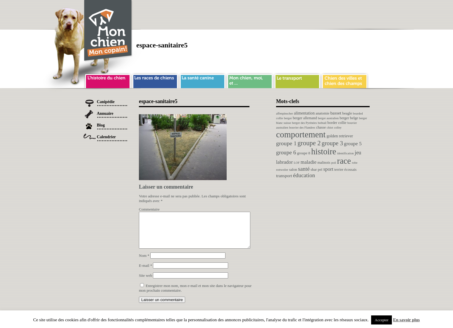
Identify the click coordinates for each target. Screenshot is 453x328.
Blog (101, 125)
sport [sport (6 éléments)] (328, 169)
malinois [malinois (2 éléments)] (323, 162)
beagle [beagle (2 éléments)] (347, 113)
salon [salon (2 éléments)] (293, 170)
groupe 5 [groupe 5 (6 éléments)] (353, 143)
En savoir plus (406, 319)
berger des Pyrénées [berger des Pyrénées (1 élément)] (304, 122)
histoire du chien (107, 80)
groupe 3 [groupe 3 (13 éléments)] (332, 143)
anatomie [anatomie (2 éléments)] (322, 113)
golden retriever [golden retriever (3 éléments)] (340, 136)
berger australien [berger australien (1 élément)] (328, 118)
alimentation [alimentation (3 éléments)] (304, 113)
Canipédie (106, 102)
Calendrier (106, 137)
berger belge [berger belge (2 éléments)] (349, 118)
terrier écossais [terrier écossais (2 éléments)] (345, 170)
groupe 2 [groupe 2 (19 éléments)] (309, 143)
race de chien (155, 80)
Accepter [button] (381, 320)
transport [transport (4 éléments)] (284, 175)
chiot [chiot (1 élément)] (330, 127)
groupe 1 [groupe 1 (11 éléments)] (286, 143)
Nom (144, 262)
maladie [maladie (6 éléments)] (308, 162)
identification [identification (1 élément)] (345, 153)
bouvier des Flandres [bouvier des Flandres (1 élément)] (302, 127)
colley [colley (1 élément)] (338, 127)
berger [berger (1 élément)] (288, 118)
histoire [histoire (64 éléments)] (323, 151)
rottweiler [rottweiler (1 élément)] (282, 169)
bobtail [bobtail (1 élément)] (322, 122)
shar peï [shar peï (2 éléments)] (316, 170)
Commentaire (149, 209)
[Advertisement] (263, 13)
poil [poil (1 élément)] (333, 162)
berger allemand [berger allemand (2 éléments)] (305, 118)
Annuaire (105, 113)
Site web (145, 282)
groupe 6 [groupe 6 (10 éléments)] (286, 152)
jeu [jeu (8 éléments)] (358, 153)
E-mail (145, 272)
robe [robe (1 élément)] (354, 162)
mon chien (249, 80)
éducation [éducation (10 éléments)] (304, 175)
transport (297, 80)
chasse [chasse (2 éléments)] (321, 127)
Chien (108, 31)
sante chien (202, 80)
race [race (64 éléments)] (344, 160)
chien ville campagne (344, 80)
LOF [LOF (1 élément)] (296, 162)
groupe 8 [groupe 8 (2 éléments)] (303, 153)
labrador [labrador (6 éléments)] (284, 162)
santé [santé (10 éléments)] (304, 169)
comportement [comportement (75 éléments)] (300, 134)
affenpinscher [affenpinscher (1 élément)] (284, 113)
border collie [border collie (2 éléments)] (337, 123)
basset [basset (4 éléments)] (335, 112)
